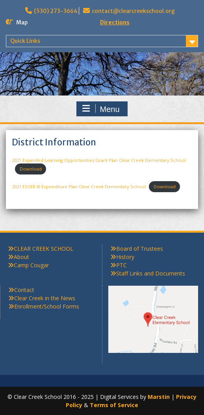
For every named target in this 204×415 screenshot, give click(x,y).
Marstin (159, 396)
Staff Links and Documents (150, 273)
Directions (115, 22)
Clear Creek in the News (44, 298)
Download (31, 169)
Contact (24, 290)
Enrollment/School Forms (46, 306)
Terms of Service (114, 405)
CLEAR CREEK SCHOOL (43, 248)
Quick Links (25, 40)
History (125, 257)
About (21, 257)
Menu (100, 109)
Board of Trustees (139, 248)
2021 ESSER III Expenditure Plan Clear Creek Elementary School (79, 186)
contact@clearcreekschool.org (133, 11)
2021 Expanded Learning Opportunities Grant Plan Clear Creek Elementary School (99, 160)
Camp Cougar (31, 265)
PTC (121, 265)
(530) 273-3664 (56, 11)
